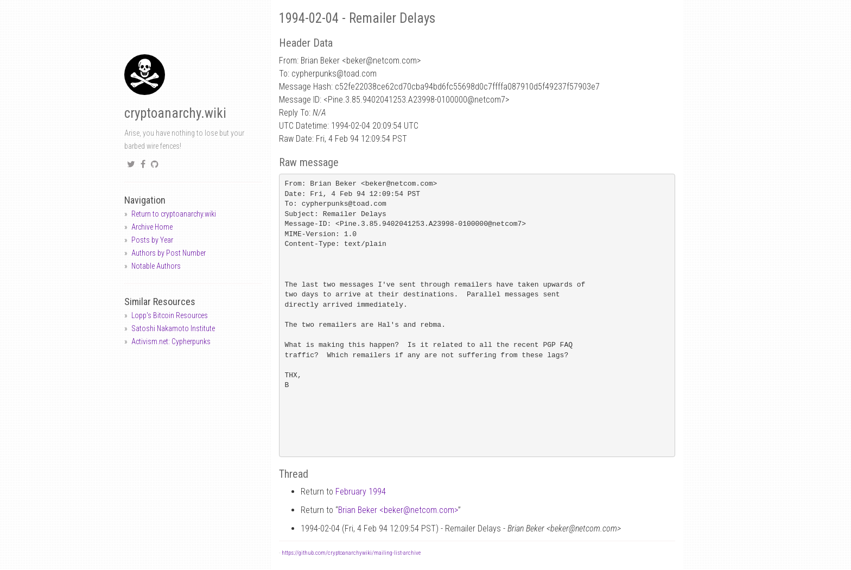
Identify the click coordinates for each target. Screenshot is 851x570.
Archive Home (152, 227)
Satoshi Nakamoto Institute (173, 328)
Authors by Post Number (168, 253)
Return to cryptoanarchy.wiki (173, 214)
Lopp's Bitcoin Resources (169, 315)
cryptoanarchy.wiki (175, 113)
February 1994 (360, 491)
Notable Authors (156, 266)
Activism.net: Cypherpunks (171, 341)
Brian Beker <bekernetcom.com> (398, 510)
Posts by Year (152, 240)
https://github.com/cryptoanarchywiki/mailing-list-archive (351, 552)
